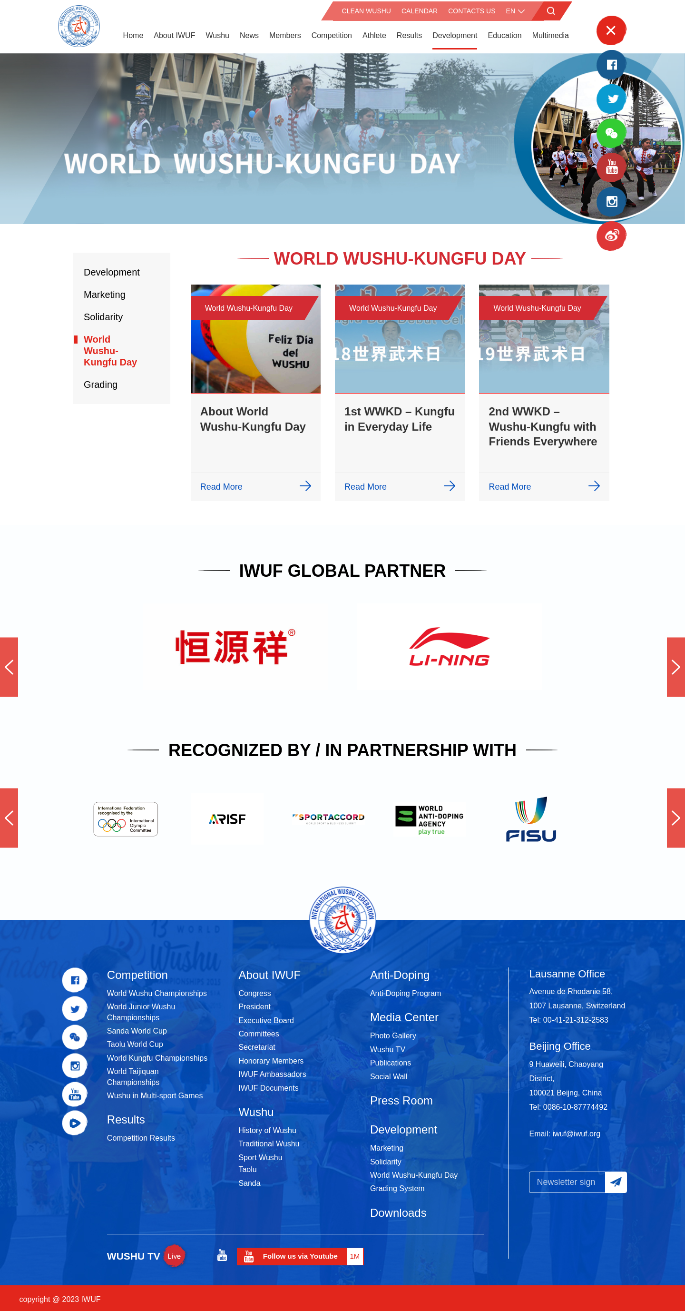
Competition (332, 34)
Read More (221, 483)
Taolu (247, 1166)
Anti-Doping (400, 971)
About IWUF (174, 34)
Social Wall (389, 1073)
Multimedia (550, 34)
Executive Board (266, 1017)
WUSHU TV (148, 1253)
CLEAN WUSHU (366, 9)
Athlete (374, 34)
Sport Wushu (260, 1154)
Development (454, 34)
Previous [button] (9, 664)
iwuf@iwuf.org (576, 1130)
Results (409, 34)
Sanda (249, 1180)
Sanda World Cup (137, 1028)
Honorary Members (270, 1058)
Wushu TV (387, 1046)
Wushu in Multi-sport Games (155, 1092)
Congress (254, 990)
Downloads (398, 1209)
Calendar (419, 9)
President (254, 1003)
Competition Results (141, 1135)
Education (504, 34)
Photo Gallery (393, 1032)
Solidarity (103, 313)
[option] (342, 135)
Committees (258, 1030)
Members (285, 34)
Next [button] (676, 664)
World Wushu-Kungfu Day (110, 347)
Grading (100, 381)
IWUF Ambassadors (272, 1071)
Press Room (401, 1097)
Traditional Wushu (268, 1141)
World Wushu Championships (157, 990)
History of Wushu (267, 1127)
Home (133, 34)
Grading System (397, 1186)
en (510, 9)
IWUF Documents (268, 1085)
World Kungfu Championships (157, 1055)
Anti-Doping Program (405, 990)
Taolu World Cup (135, 1041)
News (249, 34)
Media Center (404, 1013)
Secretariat (256, 1044)
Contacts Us (471, 9)
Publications (390, 1059)
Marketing (105, 291)
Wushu (217, 34)
